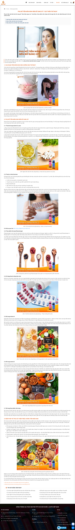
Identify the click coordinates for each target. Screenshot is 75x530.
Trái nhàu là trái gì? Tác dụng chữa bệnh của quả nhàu (51, 498)
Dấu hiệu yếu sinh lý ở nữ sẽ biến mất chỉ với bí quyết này (17, 482)
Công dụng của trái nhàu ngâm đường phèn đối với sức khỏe (53, 492)
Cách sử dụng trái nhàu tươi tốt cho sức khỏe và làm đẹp (19, 496)
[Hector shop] (31, 3)
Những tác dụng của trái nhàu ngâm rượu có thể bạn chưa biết (53, 490)
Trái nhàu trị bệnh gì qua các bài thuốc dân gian (50, 494)
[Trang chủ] (26, 3)
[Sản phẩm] (39, 3)
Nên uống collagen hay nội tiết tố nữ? (22, 228)
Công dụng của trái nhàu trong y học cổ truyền (17, 498)
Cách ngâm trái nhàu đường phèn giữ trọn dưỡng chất (18, 494)
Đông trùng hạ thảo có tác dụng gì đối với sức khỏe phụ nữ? (17, 484)
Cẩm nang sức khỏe (14, 8)
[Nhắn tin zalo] (73, 524)
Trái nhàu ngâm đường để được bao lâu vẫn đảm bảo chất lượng (21, 490)
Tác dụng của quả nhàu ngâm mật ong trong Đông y (18, 492)
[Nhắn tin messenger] (73, 528)
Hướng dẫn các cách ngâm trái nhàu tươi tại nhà (50, 496)
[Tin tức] (57, 3)
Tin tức (7, 8)
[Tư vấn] (52, 3)
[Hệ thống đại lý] (65, 3)
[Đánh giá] (46, 3)
